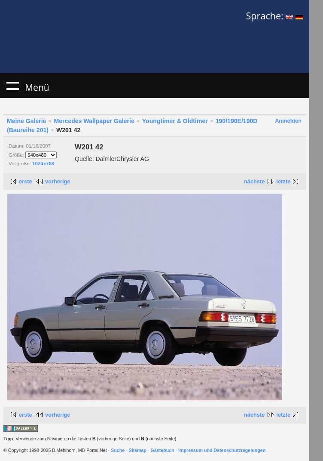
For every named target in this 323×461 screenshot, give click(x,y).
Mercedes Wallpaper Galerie (94, 121)
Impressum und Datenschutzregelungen (221, 450)
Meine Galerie (26, 121)
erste (25, 181)
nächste (254, 181)
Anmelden (288, 121)
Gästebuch (162, 450)
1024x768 (43, 163)
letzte (283, 181)
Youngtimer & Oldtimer (175, 121)
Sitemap (137, 450)
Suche (118, 450)
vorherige (57, 181)
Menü (12, 85)
